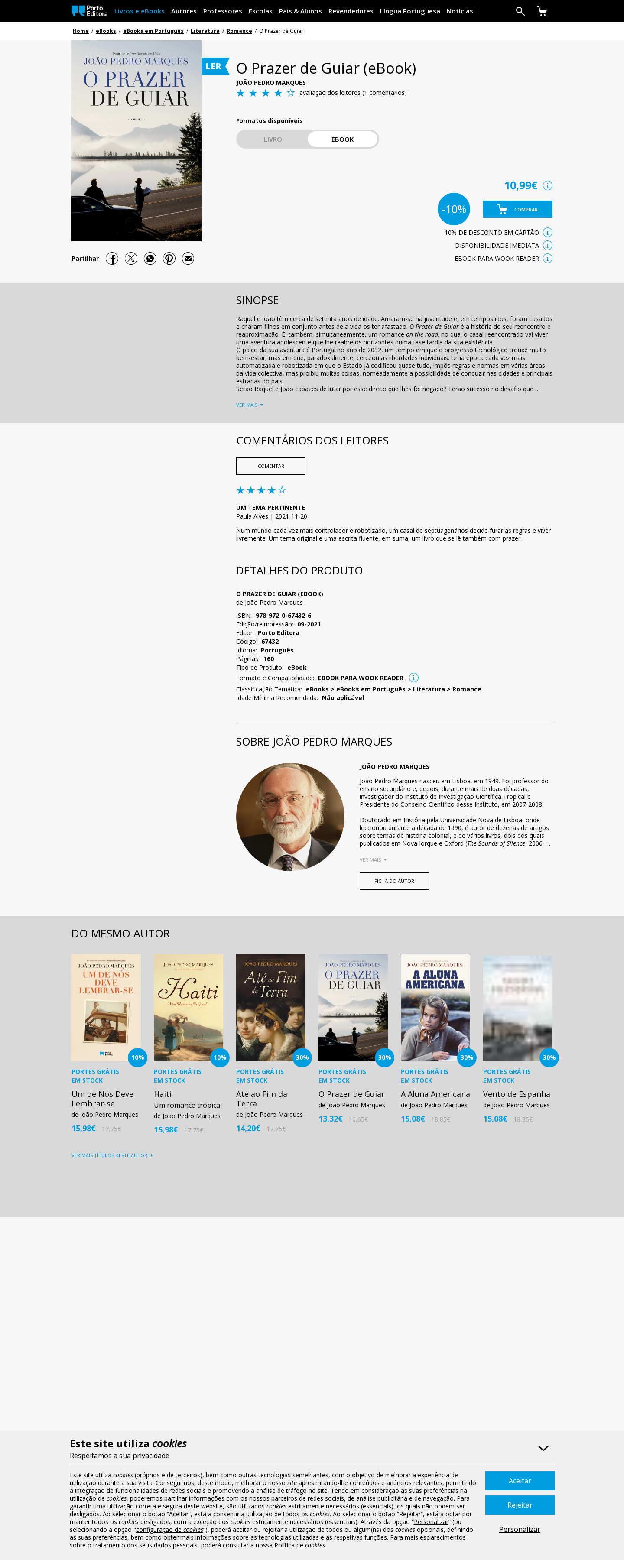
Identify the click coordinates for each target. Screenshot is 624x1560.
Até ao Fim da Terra (261, 1099)
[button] (517, 209)
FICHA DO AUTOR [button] (394, 881)
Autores (184, 10)
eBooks (106, 31)
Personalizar (519, 1529)
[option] (106, 1043)
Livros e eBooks (139, 10)
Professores (222, 10)
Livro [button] (273, 139)
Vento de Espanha (516, 1094)
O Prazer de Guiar (351, 1094)
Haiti (163, 1094)
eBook (343, 139)
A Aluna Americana (435, 1094)
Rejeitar (520, 1505)
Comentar (271, 466)
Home (81, 31)
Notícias (460, 10)
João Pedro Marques (271, 82)
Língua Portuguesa (410, 10)
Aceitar (520, 1480)
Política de (299, 1545)
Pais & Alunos (300, 10)
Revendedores (351, 10)
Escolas (261, 10)
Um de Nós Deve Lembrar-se (102, 1099)
